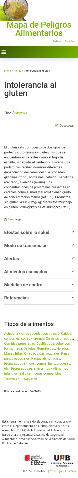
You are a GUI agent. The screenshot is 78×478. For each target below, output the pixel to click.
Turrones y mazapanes (21, 378)
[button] (4, 52)
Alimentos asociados (25, 271)
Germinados (46, 349)
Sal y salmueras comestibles (40, 373)
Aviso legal (56, 471)
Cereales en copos (59, 339)
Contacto (70, 471)
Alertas (11, 258)
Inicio (7, 70)
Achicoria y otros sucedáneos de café (31, 334)
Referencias (16, 297)
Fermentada (13, 349)
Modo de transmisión (26, 245)
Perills (17, 70)
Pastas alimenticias (45, 358)
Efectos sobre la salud (26, 232)
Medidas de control (24, 284)
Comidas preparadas (19, 344)
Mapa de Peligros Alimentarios (39, 29)
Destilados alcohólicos (53, 344)
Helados (63, 349)
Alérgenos (19, 112)
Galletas (30, 349)
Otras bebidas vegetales (42, 353)
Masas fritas (13, 353)
